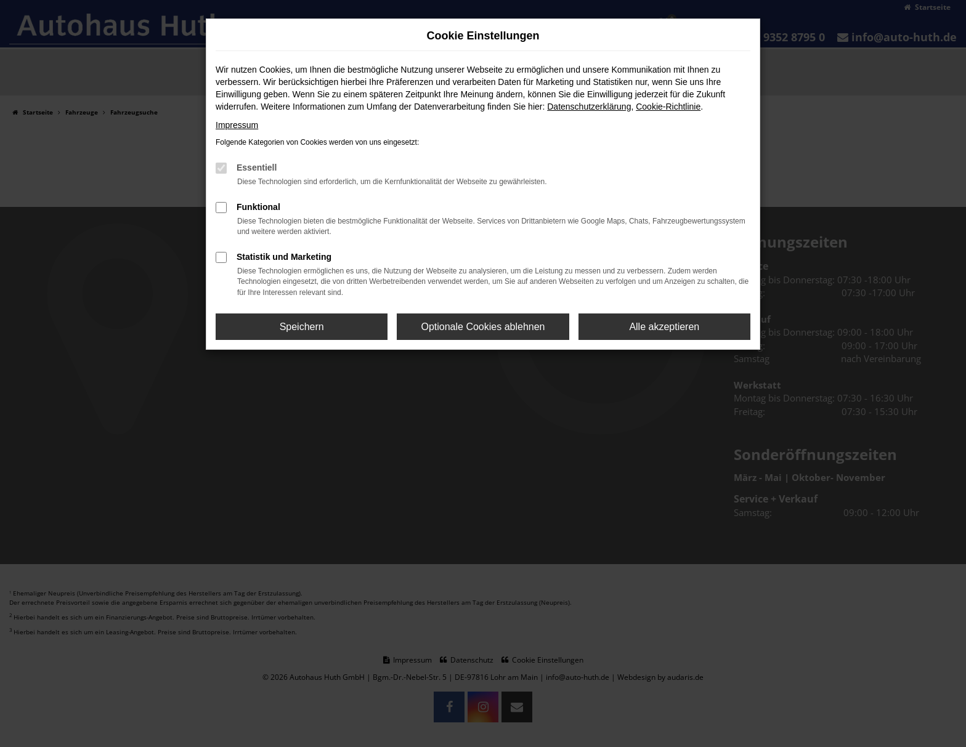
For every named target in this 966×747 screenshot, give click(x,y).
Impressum (237, 125)
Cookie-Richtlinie (668, 106)
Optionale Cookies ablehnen (483, 326)
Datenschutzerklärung (589, 106)
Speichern (302, 326)
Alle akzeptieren (664, 326)
